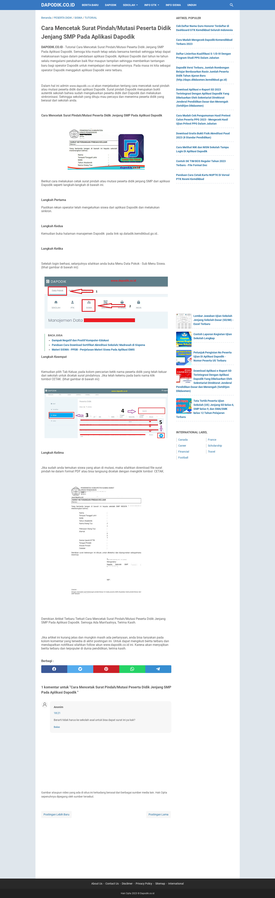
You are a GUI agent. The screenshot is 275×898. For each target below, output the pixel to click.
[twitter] (80, 669)
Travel (211, 451)
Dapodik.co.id (58, 5)
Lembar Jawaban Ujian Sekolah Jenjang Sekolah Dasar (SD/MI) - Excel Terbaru (213, 320)
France (212, 439)
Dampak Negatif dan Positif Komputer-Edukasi (80, 340)
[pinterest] (106, 669)
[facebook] (54, 669)
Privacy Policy (144, 883)
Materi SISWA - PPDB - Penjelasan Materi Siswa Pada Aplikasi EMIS (93, 349)
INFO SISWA (173, 5)
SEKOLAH (129, 5)
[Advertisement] (106, 846)
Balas (57, 727)
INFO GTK (150, 5)
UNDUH (191, 5)
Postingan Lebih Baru (56, 814)
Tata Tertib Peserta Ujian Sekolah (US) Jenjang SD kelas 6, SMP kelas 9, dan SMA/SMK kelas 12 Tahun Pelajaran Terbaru (205, 408)
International (176, 883)
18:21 (57, 713)
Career (182, 445)
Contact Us (112, 883)
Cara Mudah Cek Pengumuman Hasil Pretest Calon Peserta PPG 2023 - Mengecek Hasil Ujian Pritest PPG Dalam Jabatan (203, 119)
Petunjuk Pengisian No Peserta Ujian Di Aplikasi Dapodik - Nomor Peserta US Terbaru (212, 356)
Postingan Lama (158, 814)
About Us (96, 883)
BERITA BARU (90, 5)
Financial (183, 451)
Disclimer (127, 883)
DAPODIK (110, 5)
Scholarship (215, 445)
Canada (183, 439)
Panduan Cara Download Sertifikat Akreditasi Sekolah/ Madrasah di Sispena (98, 344)
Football (183, 457)
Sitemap (160, 883)
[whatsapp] (132, 669)
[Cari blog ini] (231, 5)
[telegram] (158, 669)
